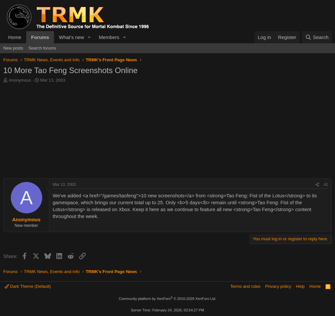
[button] (89, 37)
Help (300, 286)
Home (14, 37)
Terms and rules (245, 286)
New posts (13, 48)
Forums (40, 37)
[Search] (317, 37)
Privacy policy (278, 286)
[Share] (317, 184)
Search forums (42, 48)
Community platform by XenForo (167, 299)
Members (109, 37)
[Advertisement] (167, 132)
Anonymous (20, 80)
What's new (71, 37)
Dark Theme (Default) (28, 286)
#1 (326, 184)
